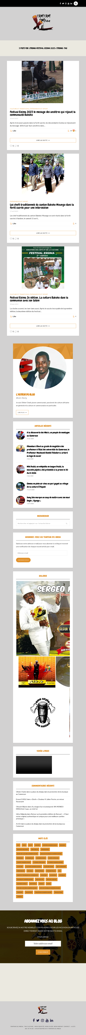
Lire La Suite (41, 140)
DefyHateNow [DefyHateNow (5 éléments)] (61, 867)
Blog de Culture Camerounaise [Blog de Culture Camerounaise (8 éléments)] (27, 854)
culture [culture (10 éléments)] (19, 867)
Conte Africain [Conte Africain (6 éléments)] (53, 858)
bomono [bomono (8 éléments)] (20, 858)
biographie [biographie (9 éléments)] (45, 849)
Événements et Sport (39, 109)
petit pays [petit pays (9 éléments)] (33, 884)
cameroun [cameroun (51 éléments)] (29, 858)
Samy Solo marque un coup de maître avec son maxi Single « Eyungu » (48, 499)
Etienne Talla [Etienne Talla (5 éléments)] (51, 871)
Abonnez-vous (23, 560)
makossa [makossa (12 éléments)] (44, 875)
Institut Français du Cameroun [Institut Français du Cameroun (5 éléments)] (27, 875)
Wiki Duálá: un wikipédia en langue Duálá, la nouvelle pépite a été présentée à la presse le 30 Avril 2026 (47, 470)
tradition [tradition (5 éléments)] (29, 892)
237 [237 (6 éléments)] (18, 845)
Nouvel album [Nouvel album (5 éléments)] (51, 879)
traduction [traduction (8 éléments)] (58, 892)
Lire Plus (21, 413)
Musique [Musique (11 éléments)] (62, 875)
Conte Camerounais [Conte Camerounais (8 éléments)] (23, 862)
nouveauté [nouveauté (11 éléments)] (39, 879)
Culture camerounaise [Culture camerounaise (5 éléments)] (33, 867)
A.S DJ (18, 824)
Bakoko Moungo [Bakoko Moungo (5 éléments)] (22, 849)
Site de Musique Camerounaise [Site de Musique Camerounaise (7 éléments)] (50, 888)
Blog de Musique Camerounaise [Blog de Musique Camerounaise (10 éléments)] (51, 854)
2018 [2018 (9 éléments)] (24, 845)
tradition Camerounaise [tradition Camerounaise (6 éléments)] (43, 892)
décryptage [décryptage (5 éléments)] (39, 871)
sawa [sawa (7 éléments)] (48, 884)
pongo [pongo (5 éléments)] (41, 884)
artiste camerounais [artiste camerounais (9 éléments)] (50, 845)
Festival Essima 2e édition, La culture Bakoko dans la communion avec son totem (39, 299)
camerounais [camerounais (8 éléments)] (40, 858)
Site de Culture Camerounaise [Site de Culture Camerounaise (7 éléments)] (27, 888)
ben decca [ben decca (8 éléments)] (34, 849)
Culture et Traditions (19, 109)
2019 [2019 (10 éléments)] (30, 845)
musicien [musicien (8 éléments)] (53, 875)
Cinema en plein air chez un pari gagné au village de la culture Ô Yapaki (47, 486)
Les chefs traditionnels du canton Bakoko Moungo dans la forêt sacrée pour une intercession (42, 206)
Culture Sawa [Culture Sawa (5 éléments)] (48, 867)
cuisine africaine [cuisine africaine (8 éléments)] (39, 862)
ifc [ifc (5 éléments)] (59, 871)
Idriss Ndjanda (21, 814)
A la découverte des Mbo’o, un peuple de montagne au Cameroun (48, 434)
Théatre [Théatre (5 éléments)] (19, 892)
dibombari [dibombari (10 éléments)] (20, 871)
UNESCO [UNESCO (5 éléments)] (19, 897)
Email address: (43, 937)
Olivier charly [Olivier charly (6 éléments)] (22, 884)
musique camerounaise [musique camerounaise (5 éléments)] (25, 879)
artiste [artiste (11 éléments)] (37, 845)
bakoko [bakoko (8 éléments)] (62, 845)
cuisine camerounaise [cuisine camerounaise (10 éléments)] (55, 862)
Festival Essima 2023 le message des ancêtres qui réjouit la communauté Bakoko (42, 113)
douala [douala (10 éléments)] (30, 871)
